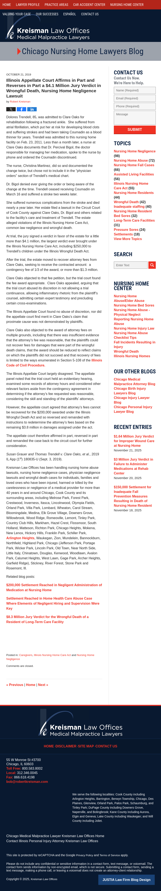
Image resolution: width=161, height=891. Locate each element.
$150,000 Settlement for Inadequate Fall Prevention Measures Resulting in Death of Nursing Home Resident (134, 524)
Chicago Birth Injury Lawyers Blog (129, 420)
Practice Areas (56, 5)
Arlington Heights (20, 538)
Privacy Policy (85, 854)
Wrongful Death (129, 210)
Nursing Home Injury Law (133, 350)
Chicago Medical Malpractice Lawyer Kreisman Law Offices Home (49, 835)
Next (43, 685)
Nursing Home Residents (132, 202)
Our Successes (47, 14)
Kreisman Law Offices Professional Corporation (47, 25)
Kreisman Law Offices (45, 877)
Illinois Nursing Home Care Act (52, 655)
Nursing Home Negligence (133, 154)
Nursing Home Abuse (133, 162)
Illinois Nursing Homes (131, 383)
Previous (14, 685)
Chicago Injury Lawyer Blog (134, 428)
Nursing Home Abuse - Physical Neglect (131, 332)
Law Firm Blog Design (135, 878)
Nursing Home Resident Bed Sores (131, 224)
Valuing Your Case (17, 14)
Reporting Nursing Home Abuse (132, 342)
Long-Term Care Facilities (133, 235)
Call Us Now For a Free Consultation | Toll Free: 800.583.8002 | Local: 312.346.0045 (138, 26)
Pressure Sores (128, 243)
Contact (90, 14)
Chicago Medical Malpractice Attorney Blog (133, 410)
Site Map (86, 743)
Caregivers (25, 655)
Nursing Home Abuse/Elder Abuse (134, 315)
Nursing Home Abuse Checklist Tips (130, 359)
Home (7, 5)
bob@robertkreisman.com (27, 781)
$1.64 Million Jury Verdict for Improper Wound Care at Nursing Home (135, 469)
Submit (135, 129)
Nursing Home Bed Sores (133, 323)
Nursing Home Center (127, 5)
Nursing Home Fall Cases (133, 170)
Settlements (126, 249)
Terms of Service (112, 854)
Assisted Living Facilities (132, 181)
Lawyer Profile (28, 5)
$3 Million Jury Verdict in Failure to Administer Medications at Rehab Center (132, 494)
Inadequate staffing (131, 216)
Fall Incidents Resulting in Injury (133, 369)
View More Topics (127, 254)
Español (69, 14)
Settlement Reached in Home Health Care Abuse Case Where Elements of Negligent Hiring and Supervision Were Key (52, 603)
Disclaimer (68, 743)
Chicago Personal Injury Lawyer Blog (132, 437)
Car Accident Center (89, 5)
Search (152, 281)
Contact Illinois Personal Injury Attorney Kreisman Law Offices (46, 840)
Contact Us (105, 743)
